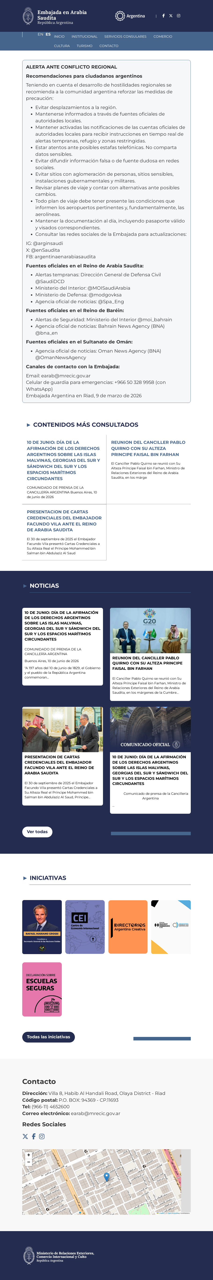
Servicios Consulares (101, 36)
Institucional (60, 36)
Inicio (34, 36)
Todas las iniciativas (48, 1036)
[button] (107, 1177)
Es (188, 22)
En (179, 22)
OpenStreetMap (174, 1213)
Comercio (138, 36)
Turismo (37, 46)
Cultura (162, 36)
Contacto (61, 46)
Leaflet (160, 1213)
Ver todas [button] (37, 831)
